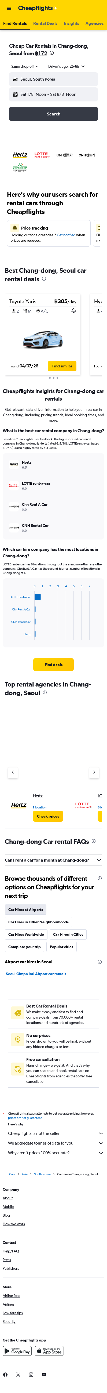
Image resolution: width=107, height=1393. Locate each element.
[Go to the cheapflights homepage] (38, 8)
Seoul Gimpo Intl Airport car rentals (36, 974)
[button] (9, 8)
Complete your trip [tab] (24, 947)
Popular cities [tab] (61, 947)
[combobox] (25, 66)
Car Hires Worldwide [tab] (26, 934)
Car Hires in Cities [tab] (68, 934)
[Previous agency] (13, 772)
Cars (12, 1176)
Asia (25, 1176)
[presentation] (51, 52)
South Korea (42, 1176)
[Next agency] (94, 772)
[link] (53, 664)
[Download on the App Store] (49, 1352)
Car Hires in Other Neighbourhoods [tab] (38, 922)
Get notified (66, 235)
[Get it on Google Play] (17, 1352)
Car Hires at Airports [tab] (25, 909)
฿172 (41, 53)
